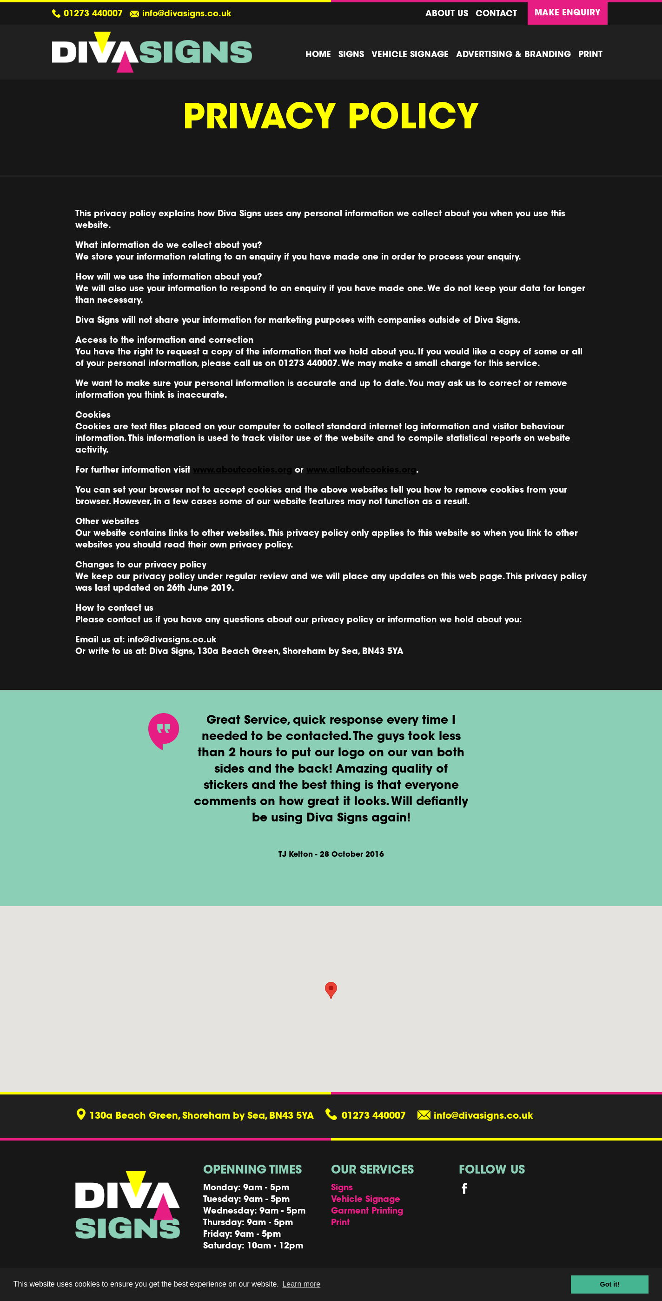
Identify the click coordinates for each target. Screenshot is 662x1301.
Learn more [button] (301, 1284)
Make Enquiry (568, 13)
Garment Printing (367, 1212)
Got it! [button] (610, 1284)
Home (318, 55)
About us (446, 14)
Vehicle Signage (410, 55)
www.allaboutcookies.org (361, 471)
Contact (496, 14)
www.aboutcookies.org (242, 471)
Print (590, 55)
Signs (351, 55)
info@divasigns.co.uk (187, 14)
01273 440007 (93, 14)
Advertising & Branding (513, 55)
